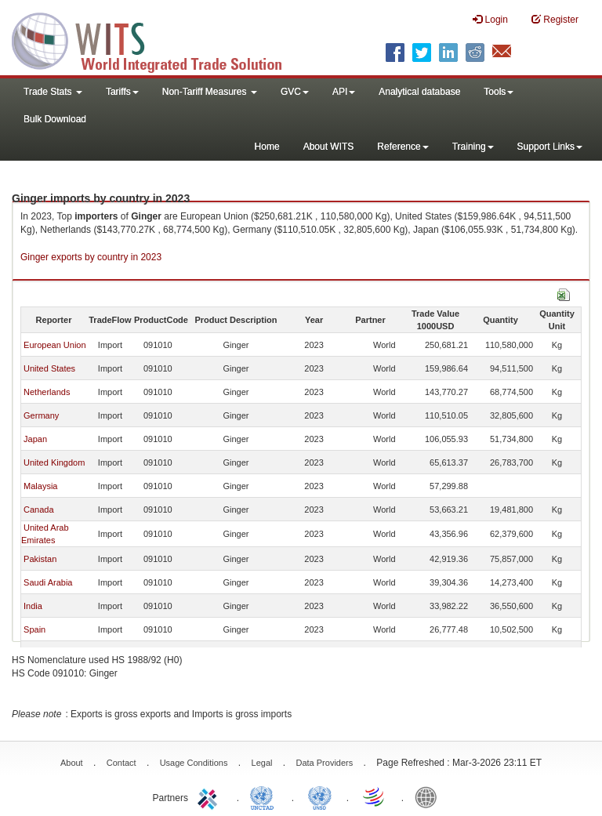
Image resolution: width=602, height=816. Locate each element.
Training (473, 146)
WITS (157, 39)
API (343, 91)
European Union (55, 345)
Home (267, 146)
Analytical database (419, 91)
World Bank (429, 796)
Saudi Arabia (48, 582)
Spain (34, 629)
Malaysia (40, 486)
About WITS (328, 146)
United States (49, 368)
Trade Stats (53, 91)
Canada (39, 509)
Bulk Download (55, 119)
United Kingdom (54, 462)
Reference (402, 146)
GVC (295, 91)
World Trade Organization (374, 796)
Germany (41, 415)
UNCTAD (265, 796)
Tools (498, 91)
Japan (35, 439)
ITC (210, 796)
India (33, 606)
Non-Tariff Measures (209, 91)
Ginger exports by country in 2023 (90, 257)
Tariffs (122, 91)
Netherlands (47, 392)
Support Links (549, 146)
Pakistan (40, 559)
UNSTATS (319, 796)
